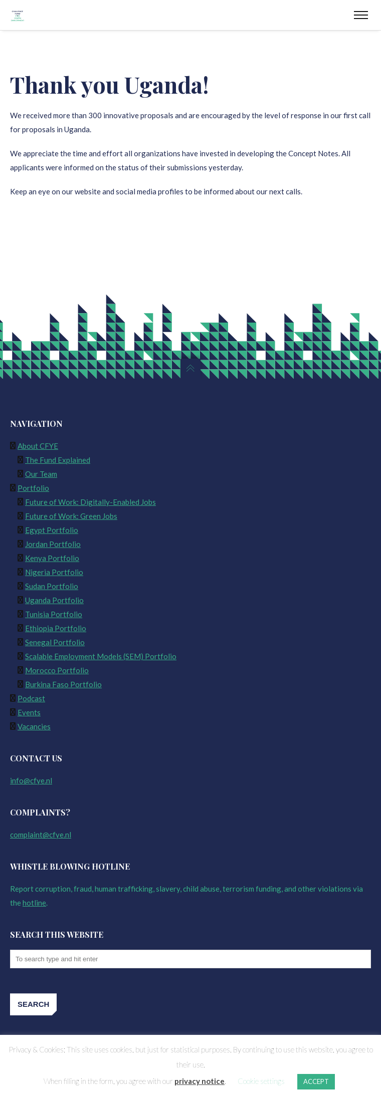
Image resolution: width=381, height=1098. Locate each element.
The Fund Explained (57, 459)
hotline (34, 902)
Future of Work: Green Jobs (71, 515)
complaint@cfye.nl (40, 834)
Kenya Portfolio (52, 558)
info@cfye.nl (31, 780)
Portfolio (33, 487)
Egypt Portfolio (51, 529)
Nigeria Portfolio (54, 572)
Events (29, 712)
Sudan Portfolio (51, 586)
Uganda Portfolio (54, 600)
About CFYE (38, 445)
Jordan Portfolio (53, 543)
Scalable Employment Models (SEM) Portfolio (100, 656)
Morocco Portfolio (57, 670)
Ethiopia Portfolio (55, 628)
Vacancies (34, 726)
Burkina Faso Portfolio (63, 684)
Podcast (31, 698)
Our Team (41, 473)
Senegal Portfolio (55, 642)
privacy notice (199, 1080)
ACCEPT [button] (316, 1081)
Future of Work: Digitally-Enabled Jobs (90, 501)
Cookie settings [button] (261, 1080)
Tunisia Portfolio (53, 614)
